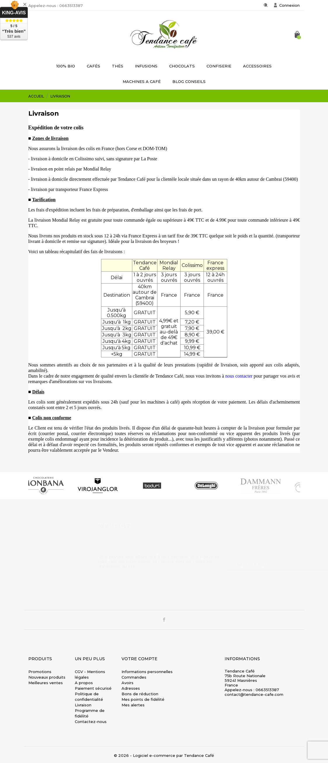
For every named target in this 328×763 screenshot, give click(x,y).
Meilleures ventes (45, 682)
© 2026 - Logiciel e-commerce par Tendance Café (164, 755)
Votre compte (139, 658)
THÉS (117, 66)
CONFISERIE (218, 66)
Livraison (83, 705)
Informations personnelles (147, 671)
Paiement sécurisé (93, 688)
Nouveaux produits (46, 677)
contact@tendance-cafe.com (254, 694)
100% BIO (65, 66)
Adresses (131, 688)
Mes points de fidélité (143, 699)
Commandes (134, 677)
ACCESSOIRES (257, 66)
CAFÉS (93, 66)
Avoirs (127, 682)
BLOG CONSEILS (189, 81)
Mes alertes (133, 705)
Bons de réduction (140, 693)
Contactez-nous (91, 721)
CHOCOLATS (182, 66)
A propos (84, 682)
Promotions (39, 671)
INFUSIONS (146, 66)
